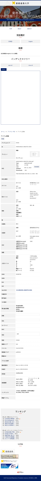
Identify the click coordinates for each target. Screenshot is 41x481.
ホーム (3, 131)
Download (36, 166)
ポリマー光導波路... (10, 438)
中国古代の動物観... (10, 437)
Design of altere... (9, 433)
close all (31, 65)
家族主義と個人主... (10, 435)
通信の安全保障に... (10, 423)
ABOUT (29, 28)
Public (3, 69)
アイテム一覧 (11, 131)
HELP (19, 28)
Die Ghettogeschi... (10, 420)
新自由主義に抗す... (10, 422)
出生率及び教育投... (10, 418)
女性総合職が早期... (10, 432)
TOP (10, 28)
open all (10, 65)
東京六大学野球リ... (10, 425)
